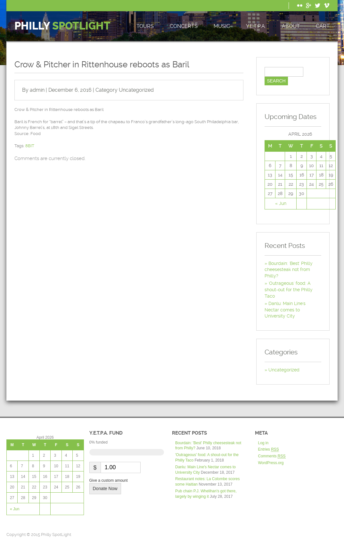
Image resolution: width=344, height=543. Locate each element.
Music (222, 26)
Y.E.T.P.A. (256, 26)
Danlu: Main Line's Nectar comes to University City (285, 309)
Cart (323, 26)
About (291, 26)
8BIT (29, 145)
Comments (272, 456)
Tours (145, 26)
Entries (268, 449)
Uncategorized (136, 90)
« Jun (280, 203)
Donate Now (105, 488)
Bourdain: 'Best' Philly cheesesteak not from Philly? (289, 269)
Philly (62, 26)
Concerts (184, 26)
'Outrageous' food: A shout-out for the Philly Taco (289, 289)
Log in (263, 443)
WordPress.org (271, 463)
